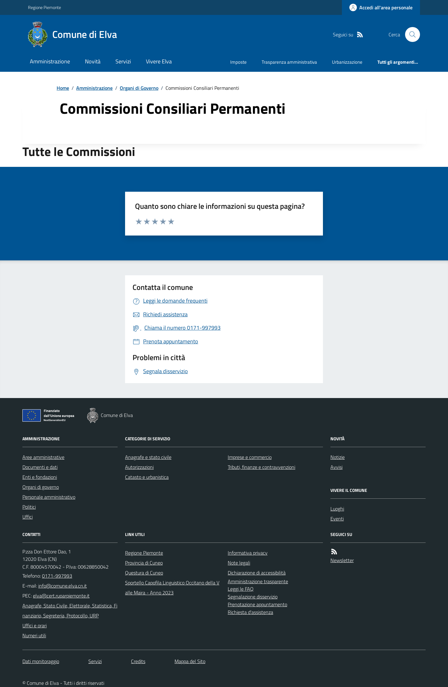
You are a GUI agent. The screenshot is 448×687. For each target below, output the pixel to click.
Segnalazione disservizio (253, 596)
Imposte (238, 62)
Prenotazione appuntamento (257, 604)
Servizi (123, 61)
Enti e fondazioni (39, 477)
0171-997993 (57, 575)
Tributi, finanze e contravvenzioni (261, 467)
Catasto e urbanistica (147, 477)
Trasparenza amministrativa (289, 62)
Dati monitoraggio (40, 661)
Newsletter (342, 560)
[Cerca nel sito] (410, 34)
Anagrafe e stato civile (148, 457)
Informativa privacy (248, 552)
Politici (29, 507)
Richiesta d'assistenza (250, 612)
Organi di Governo (139, 88)
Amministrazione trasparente (258, 581)
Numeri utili (34, 635)
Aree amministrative (43, 457)
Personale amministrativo (48, 497)
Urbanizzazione (347, 62)
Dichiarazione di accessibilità (257, 572)
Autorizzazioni (139, 467)
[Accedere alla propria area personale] (381, 7)
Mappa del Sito (190, 661)
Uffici (27, 516)
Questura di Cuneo (144, 572)
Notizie (337, 457)
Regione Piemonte (44, 7)
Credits (138, 661)
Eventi (337, 518)
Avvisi (336, 467)
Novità (92, 61)
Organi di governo (40, 487)
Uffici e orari (34, 625)
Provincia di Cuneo (144, 562)
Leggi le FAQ (241, 589)
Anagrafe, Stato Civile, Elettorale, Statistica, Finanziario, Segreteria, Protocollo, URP (69, 610)
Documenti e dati (40, 467)
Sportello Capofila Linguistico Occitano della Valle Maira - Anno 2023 (172, 587)
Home (63, 88)
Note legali (239, 562)
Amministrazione (50, 61)
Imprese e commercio (250, 457)
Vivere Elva (159, 61)
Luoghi (337, 508)
